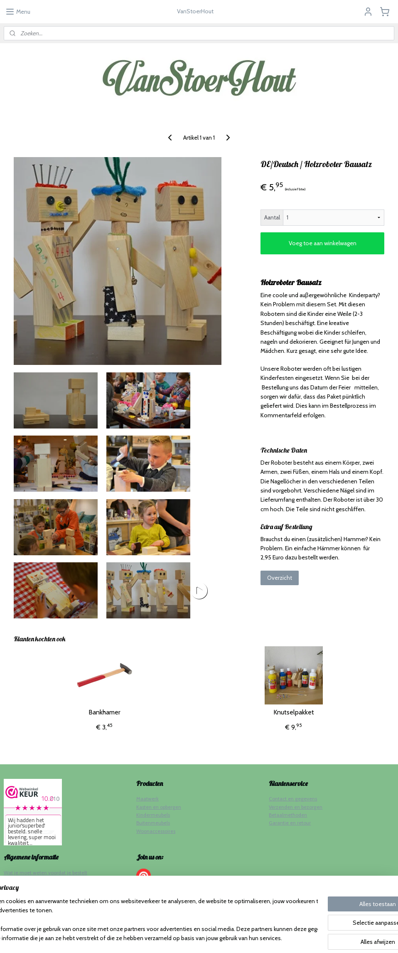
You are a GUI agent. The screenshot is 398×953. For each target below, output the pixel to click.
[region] (144, 920)
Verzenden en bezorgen (295, 807)
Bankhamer (104, 712)
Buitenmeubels (153, 823)
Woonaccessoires (155, 831)
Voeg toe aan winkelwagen (322, 243)
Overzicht (279, 577)
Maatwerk (147, 798)
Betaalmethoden (288, 815)
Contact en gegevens (293, 798)
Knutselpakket (293, 712)
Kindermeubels (153, 815)
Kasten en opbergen (158, 807)
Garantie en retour (290, 823)
